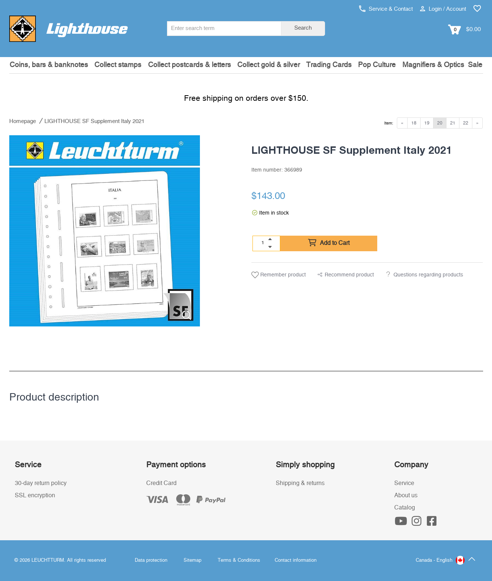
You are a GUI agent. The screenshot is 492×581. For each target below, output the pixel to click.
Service (404, 483)
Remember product (278, 275)
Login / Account (443, 9)
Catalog (404, 508)
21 (452, 123)
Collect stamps (117, 65)
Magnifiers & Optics (433, 65)
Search (303, 28)
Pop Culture (377, 65)
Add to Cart (328, 243)
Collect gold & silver (268, 65)
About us (406, 495)
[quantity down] (270, 246)
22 (465, 123)
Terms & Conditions (239, 560)
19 (426, 123)
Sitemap (192, 560)
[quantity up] (270, 239)
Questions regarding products (428, 275)
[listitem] (104, 230)
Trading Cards (329, 65)
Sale (475, 65)
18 (413, 123)
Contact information (296, 560)
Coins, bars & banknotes (49, 65)
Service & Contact (386, 9)
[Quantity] (262, 243)
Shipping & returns (300, 483)
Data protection (151, 560)
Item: (388, 123)
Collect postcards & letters (189, 65)
